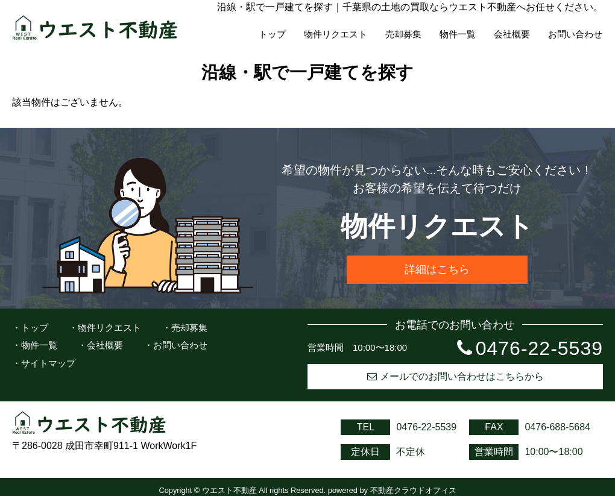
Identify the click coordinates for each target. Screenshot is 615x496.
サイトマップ (48, 363)
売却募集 (403, 34)
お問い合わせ (575, 34)
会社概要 (512, 34)
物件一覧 (458, 34)
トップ (272, 34)
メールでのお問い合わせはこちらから (455, 376)
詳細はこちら (437, 269)
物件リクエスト (335, 34)
